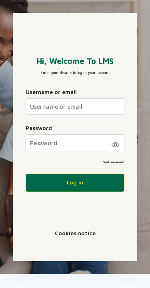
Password (39, 127)
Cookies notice (75, 233)
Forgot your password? (113, 162)
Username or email (51, 91)
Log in (75, 182)
